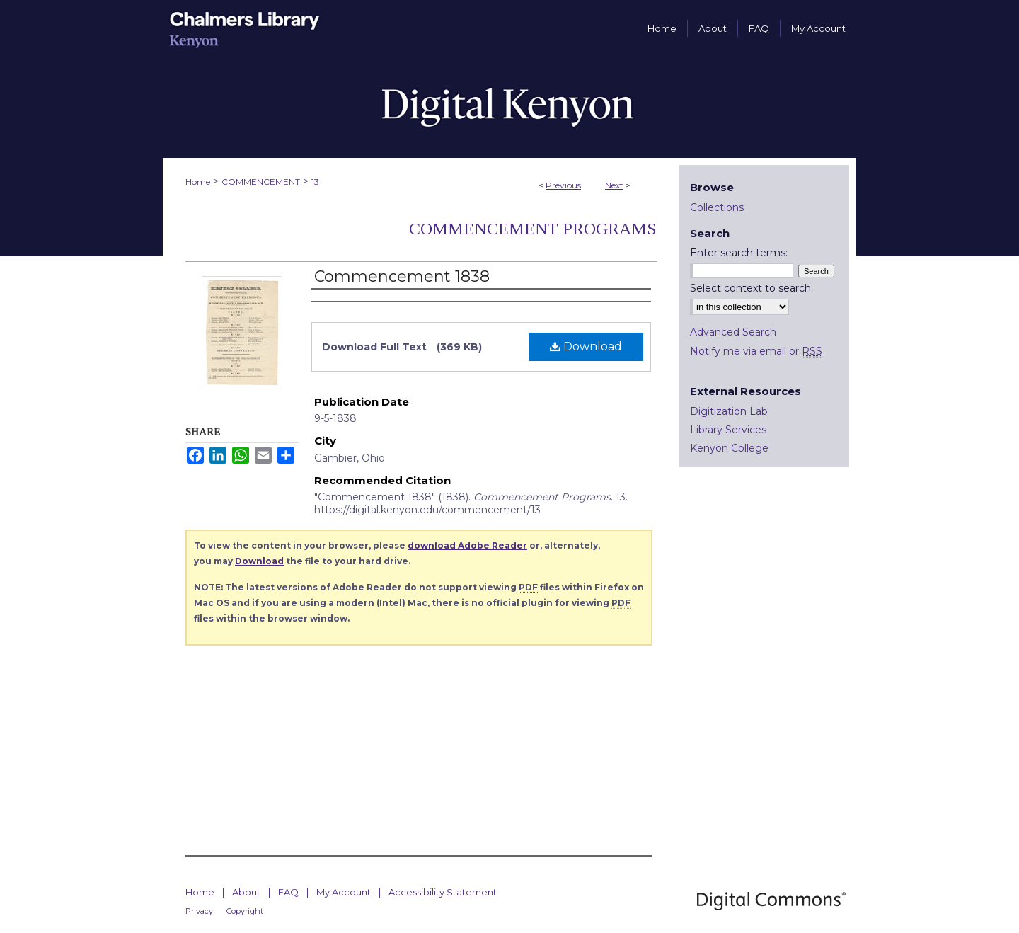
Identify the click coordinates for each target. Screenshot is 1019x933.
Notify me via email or (756, 351)
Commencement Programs (533, 228)
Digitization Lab (729, 411)
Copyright (244, 911)
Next (614, 185)
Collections (717, 207)
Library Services (728, 429)
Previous (563, 185)
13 (315, 181)
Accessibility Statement (442, 892)
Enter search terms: (739, 252)
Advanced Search (733, 332)
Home (197, 181)
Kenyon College (729, 448)
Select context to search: (751, 288)
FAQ (288, 892)
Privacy (199, 911)
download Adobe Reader (467, 545)
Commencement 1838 (402, 276)
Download (586, 346)
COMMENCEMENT (260, 181)
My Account (343, 892)
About (246, 892)
